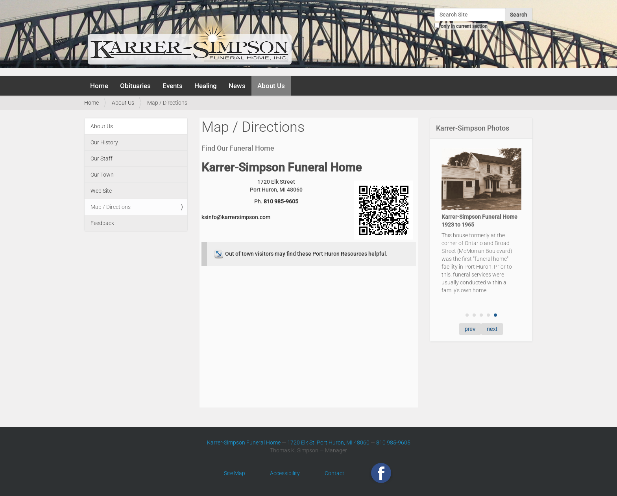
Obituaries (135, 86)
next (492, 329)
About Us (271, 86)
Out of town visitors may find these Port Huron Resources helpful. (300, 254)
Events (173, 86)
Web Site (101, 191)
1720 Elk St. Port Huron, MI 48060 (328, 442)
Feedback (102, 223)
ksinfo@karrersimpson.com (235, 217)
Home (99, 86)
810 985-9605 (281, 201)
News (237, 86)
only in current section (464, 26)
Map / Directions (111, 207)
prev (470, 329)
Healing (205, 86)
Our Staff (102, 158)
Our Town (102, 174)
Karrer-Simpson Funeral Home (244, 442)
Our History (104, 142)
